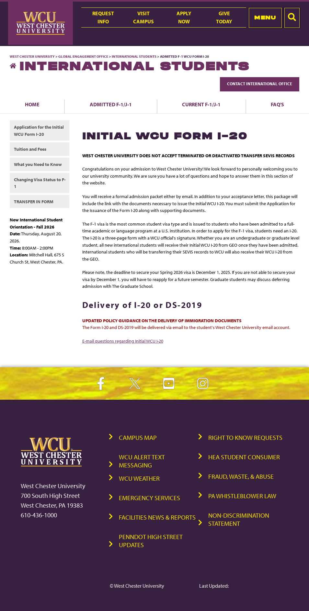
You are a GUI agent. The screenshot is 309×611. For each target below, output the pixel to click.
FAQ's (277, 104)
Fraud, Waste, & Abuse (241, 476)
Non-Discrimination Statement (238, 519)
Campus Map (138, 437)
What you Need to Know (38, 164)
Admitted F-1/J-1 (111, 104)
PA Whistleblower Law (242, 496)
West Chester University (32, 56)
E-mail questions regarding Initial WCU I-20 (122, 341)
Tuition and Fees (30, 149)
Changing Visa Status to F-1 (40, 183)
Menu (265, 17)
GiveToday (224, 17)
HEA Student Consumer (244, 457)
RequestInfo (103, 17)
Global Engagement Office (83, 56)
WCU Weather (139, 478)
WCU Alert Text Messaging (142, 461)
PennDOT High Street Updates (151, 541)
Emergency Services (149, 498)
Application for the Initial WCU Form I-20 (39, 130)
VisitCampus (143, 17)
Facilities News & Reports (157, 517)
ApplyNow (184, 17)
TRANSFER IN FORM (33, 201)
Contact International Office (259, 83)
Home (32, 104)
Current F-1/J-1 (201, 104)
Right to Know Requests (245, 437)
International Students (134, 56)
